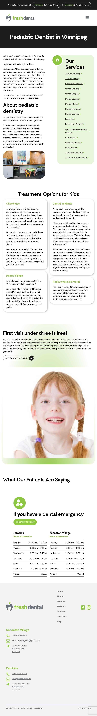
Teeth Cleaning (72, 78)
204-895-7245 (77, 4)
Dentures (69, 119)
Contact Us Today (25, 522)
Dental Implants (72, 109)
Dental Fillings (71, 104)
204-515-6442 (46, 4)
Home (60, 591)
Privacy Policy (84, 708)
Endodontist (71, 147)
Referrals (61, 606)
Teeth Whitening (72, 73)
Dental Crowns (72, 99)
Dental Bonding (72, 88)
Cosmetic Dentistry (74, 83)
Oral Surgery (71, 137)
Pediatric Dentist (73, 142)
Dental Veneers (72, 114)
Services (61, 601)
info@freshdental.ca (21, 678)
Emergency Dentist (74, 124)
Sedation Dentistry (74, 152)
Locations (62, 616)
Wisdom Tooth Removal (76, 157)
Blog (59, 621)
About (60, 596)
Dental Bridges (72, 93)
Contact (61, 611)
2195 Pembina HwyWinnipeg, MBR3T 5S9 (21, 686)
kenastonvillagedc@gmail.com (26, 640)
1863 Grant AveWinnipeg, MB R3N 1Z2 (19, 648)
